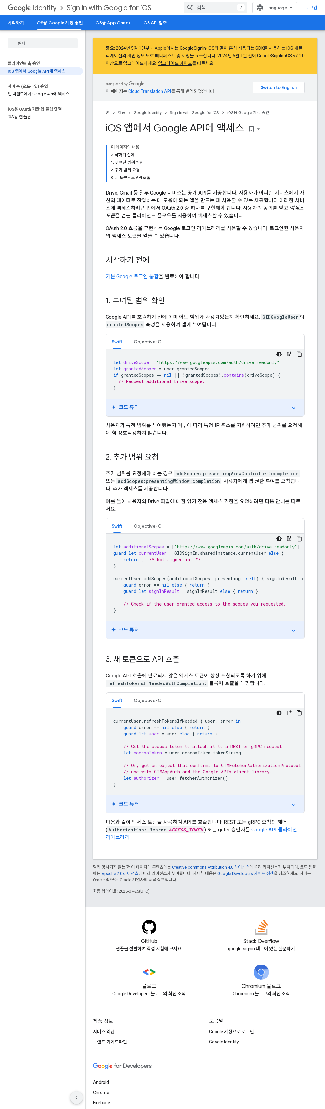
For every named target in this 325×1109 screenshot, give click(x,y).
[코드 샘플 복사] (299, 354)
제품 (121, 112)
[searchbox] (43, 43)
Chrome (101, 1092)
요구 (199, 55)
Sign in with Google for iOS (109, 7)
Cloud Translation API (149, 91)
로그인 (311, 7)
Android (101, 1082)
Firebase (101, 1102)
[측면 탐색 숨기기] (76, 1097)
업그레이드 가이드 (175, 63)
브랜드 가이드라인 (110, 1041)
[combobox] (215, 7)
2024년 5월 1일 (130, 48)
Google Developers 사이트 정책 (245, 873)
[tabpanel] (205, 382)
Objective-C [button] (147, 341)
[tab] (117, 341)
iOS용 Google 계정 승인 (248, 112)
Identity (32, 7)
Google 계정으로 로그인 (231, 1031)
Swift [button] (117, 341)
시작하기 (16, 23)
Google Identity (148, 112)
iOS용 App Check (112, 23)
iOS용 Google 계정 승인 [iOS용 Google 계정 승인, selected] (59, 23)
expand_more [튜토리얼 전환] (293, 408)
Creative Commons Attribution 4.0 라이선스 (210, 867)
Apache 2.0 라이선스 (120, 873)
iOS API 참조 (154, 23)
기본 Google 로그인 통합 (132, 276)
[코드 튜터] (289, 354)
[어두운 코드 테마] (279, 354)
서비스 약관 (104, 1031)
